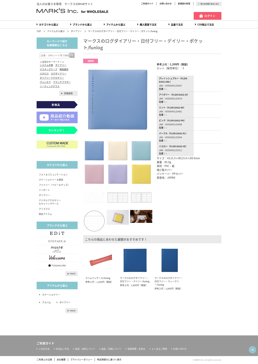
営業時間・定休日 (136, 349)
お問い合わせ (165, 3)
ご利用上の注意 (44, 359)
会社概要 (61, 359)
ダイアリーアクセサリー (52, 78)
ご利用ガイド (147, 3)
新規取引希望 (184, 3)
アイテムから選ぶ (115, 24)
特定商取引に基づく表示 (109, 359)
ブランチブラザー (62, 82)
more (72, 273)
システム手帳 (46, 65)
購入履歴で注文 (148, 24)
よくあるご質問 (159, 349)
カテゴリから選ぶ (48, 24)
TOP (39, 31)
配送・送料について (85, 349)
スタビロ (44, 73)
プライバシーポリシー (81, 359)
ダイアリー (76, 31)
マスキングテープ (48, 69)
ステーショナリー (51, 294)
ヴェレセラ (45, 82)
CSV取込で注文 (205, 24)
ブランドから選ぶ (82, 24)
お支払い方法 (62, 349)
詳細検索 (68, 93)
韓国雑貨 (64, 69)
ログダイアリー (58, 73)
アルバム (47, 302)
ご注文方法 (44, 349)
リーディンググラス (50, 86)
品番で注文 (177, 24)
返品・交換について (111, 349)
